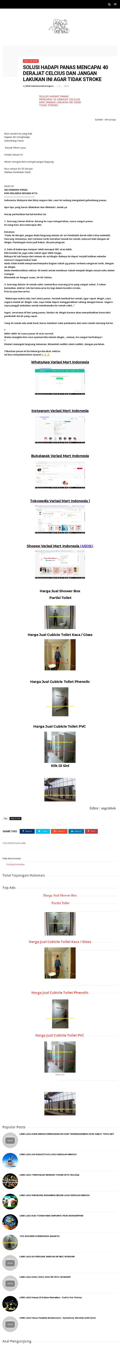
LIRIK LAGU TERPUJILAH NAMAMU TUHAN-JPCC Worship (49, 1174)
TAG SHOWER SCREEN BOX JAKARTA (39, 1235)
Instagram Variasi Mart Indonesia (60, 409)
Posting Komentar (15, 863)
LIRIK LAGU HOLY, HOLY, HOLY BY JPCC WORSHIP (45, 1276)
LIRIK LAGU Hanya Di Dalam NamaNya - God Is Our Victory (51, 1297)
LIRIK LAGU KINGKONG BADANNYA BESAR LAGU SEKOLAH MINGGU (55, 1195)
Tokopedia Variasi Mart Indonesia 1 (60, 499)
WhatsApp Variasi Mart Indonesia (60, 360)
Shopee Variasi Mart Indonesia (53, 544)
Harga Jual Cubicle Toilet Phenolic (60, 681)
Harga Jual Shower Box (60, 590)
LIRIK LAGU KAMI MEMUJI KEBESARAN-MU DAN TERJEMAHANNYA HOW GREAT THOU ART (67, 1133)
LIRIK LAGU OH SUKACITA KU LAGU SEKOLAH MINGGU (48, 1154)
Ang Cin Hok (33, 58)
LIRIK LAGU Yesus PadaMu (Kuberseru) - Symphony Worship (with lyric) (57, 1317)
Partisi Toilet (60, 596)
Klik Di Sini (60, 765)
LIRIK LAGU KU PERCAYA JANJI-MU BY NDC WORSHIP (47, 1256)
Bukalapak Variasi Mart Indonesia (60, 454)
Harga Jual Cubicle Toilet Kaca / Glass (60, 633)
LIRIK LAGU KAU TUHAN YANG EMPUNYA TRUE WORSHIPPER (51, 1215)
